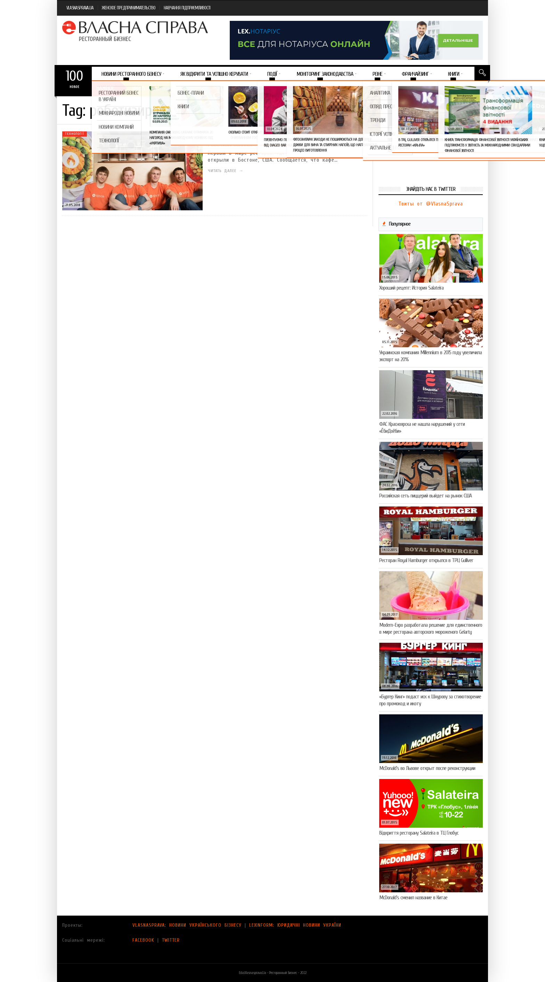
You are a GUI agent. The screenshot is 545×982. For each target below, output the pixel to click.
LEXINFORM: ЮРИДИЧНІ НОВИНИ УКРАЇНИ (295, 925)
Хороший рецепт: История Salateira (411, 288)
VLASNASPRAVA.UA (79, 7)
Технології (74, 134)
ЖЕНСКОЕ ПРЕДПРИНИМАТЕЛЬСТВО (128, 7)
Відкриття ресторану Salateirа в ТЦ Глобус (418, 833)
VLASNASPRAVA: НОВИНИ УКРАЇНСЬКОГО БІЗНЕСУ (187, 925)
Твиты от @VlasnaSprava (430, 204)
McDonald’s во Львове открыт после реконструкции (427, 768)
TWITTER (171, 940)
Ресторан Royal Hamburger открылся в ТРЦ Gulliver (426, 560)
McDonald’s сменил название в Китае (413, 897)
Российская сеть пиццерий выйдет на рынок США (425, 496)
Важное (105, 88)
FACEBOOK (143, 940)
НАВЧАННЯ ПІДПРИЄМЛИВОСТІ (187, 7)
